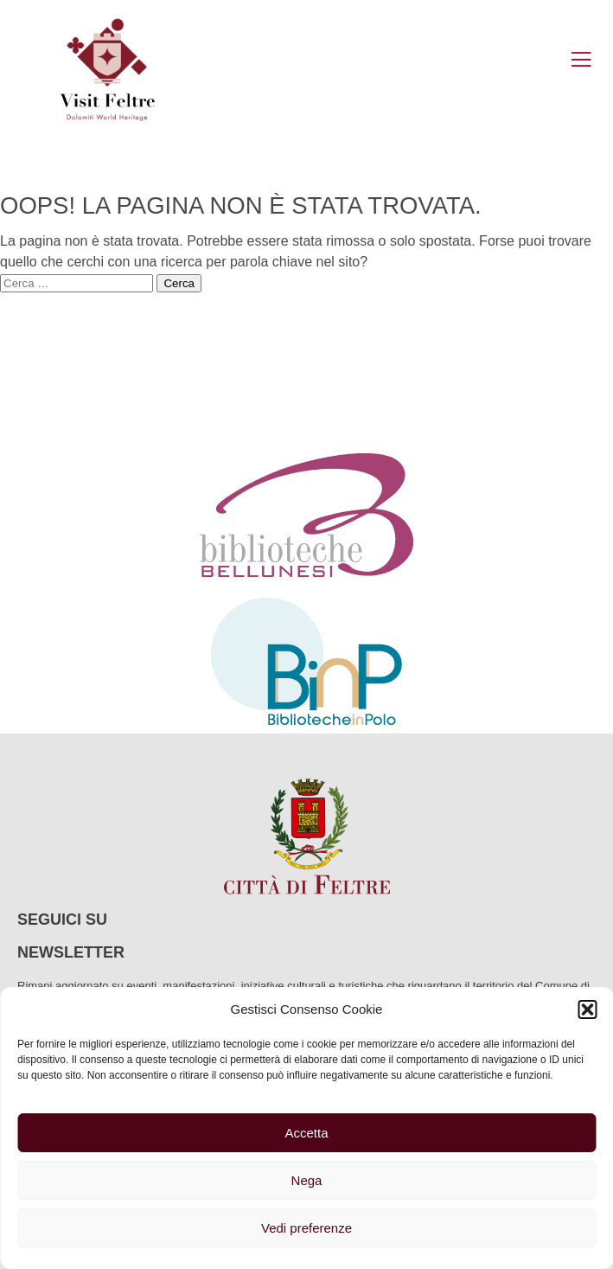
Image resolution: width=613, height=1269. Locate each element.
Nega (306, 1180)
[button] (587, 1009)
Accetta (306, 1132)
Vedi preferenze (306, 1228)
